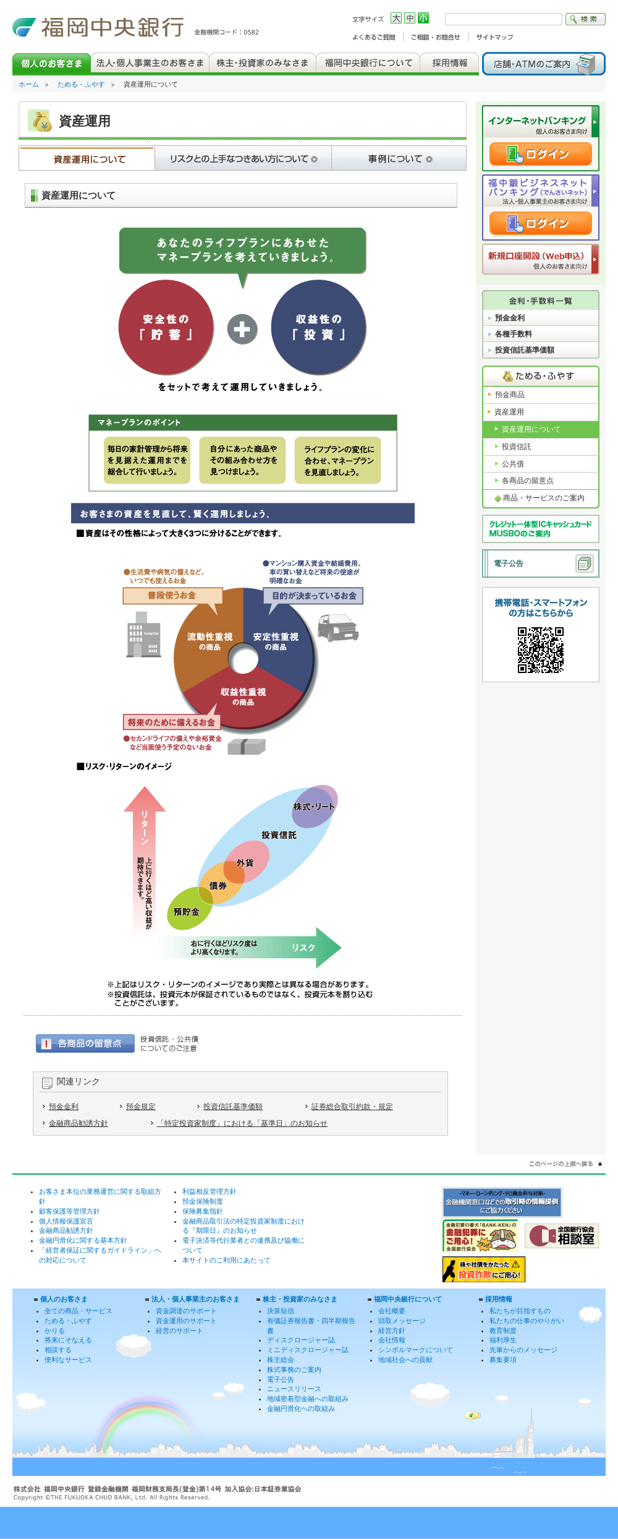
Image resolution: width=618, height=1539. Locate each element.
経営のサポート (179, 1330)
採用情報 (498, 1299)
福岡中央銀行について (408, 1299)
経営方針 (391, 1330)
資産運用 (509, 412)
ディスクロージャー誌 (301, 1340)
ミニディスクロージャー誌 (308, 1349)
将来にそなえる (68, 1340)
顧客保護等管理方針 (69, 1211)
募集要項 (503, 1359)
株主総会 (280, 1359)
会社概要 (391, 1310)
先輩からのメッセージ (523, 1349)
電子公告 (508, 563)
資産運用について (531, 429)
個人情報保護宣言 (66, 1221)
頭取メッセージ (402, 1320)
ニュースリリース (294, 1388)
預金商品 (510, 394)
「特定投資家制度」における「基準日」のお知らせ (242, 1123)
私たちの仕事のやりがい (526, 1320)
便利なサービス (68, 1359)
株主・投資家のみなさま (300, 1299)
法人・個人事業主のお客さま (195, 1299)
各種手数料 (513, 334)
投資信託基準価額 (233, 1106)
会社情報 (391, 1340)
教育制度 (503, 1330)
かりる (54, 1330)
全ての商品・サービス (78, 1310)
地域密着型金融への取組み (308, 1398)
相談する (58, 1349)
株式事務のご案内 (294, 1369)
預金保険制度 (202, 1201)
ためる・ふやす (81, 84)
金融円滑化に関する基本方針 (83, 1240)
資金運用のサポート (186, 1320)
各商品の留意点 (528, 480)
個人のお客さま (64, 1299)
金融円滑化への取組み (301, 1408)
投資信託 (516, 446)
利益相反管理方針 (209, 1191)
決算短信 (280, 1310)
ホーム (29, 84)
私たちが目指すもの (520, 1310)
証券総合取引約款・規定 (352, 1106)
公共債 (513, 464)
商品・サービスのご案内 (544, 498)
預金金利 (63, 1106)
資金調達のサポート (186, 1310)
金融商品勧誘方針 (78, 1123)
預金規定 (141, 1106)
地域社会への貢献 (405, 1359)
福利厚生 (503, 1340)
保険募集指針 (202, 1211)
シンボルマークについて (415, 1349)
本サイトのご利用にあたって (226, 1260)
